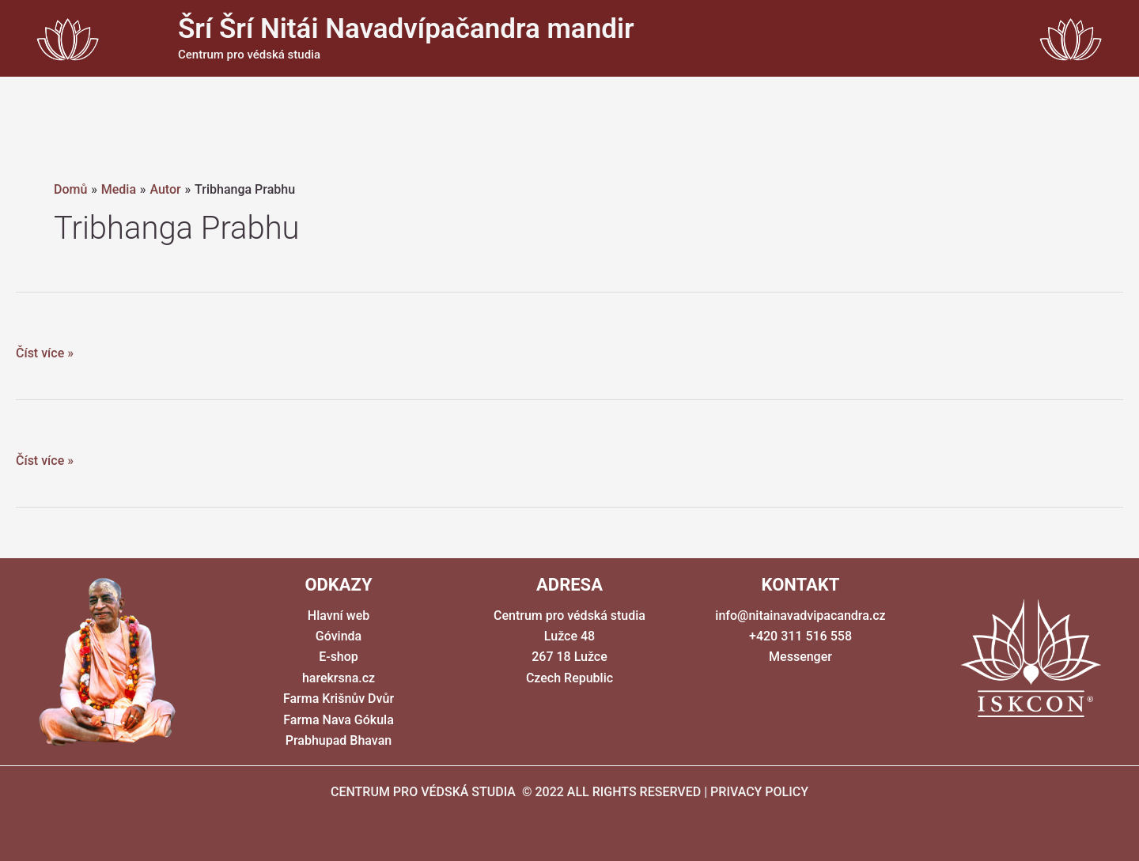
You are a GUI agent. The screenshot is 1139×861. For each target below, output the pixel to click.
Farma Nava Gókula (338, 719)
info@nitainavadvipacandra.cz (800, 615)
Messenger (800, 656)
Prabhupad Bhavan (339, 740)
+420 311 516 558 (800, 636)
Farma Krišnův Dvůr (338, 698)
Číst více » (45, 353)
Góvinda (338, 636)
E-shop (338, 656)
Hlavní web (338, 615)
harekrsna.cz (338, 677)
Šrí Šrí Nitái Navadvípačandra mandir (406, 29)
